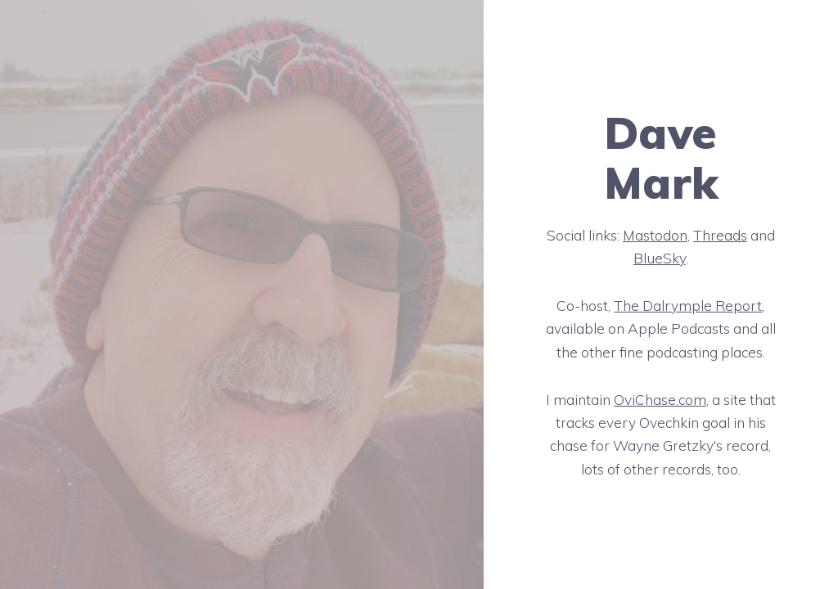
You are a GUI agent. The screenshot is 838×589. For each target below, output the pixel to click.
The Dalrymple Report (688, 305)
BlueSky (659, 258)
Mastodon (655, 235)
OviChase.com (660, 399)
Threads (720, 235)
